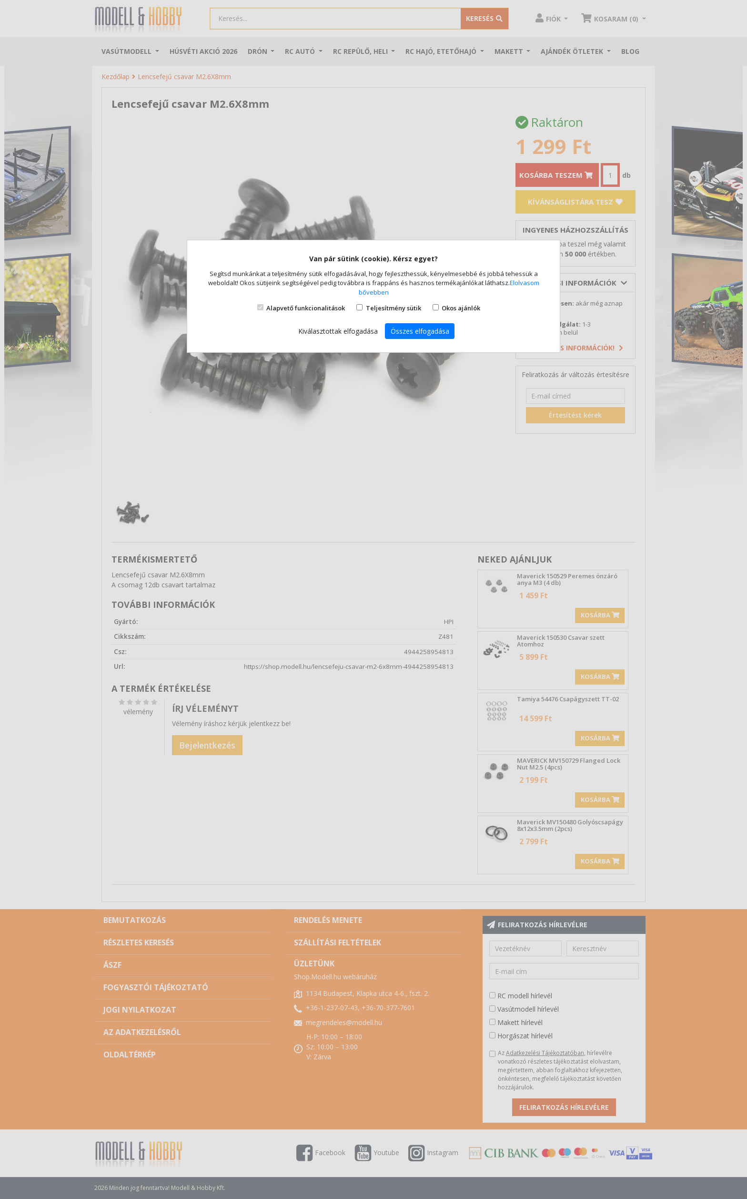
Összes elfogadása (420, 331)
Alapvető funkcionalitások (305, 308)
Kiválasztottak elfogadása (338, 331)
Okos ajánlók (461, 308)
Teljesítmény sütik (393, 308)
